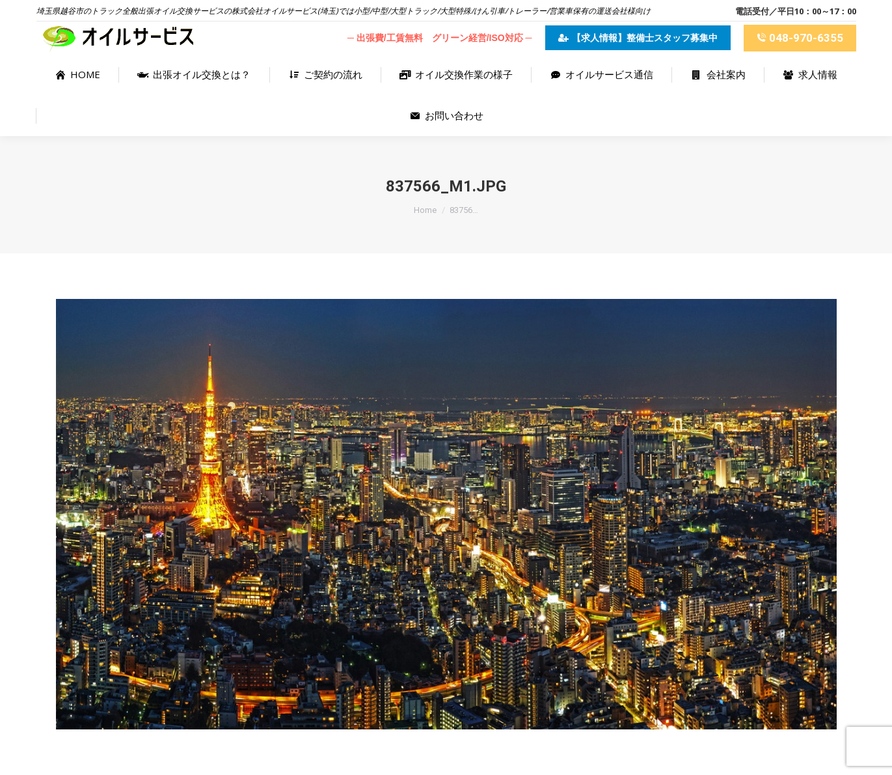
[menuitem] (78, 74)
